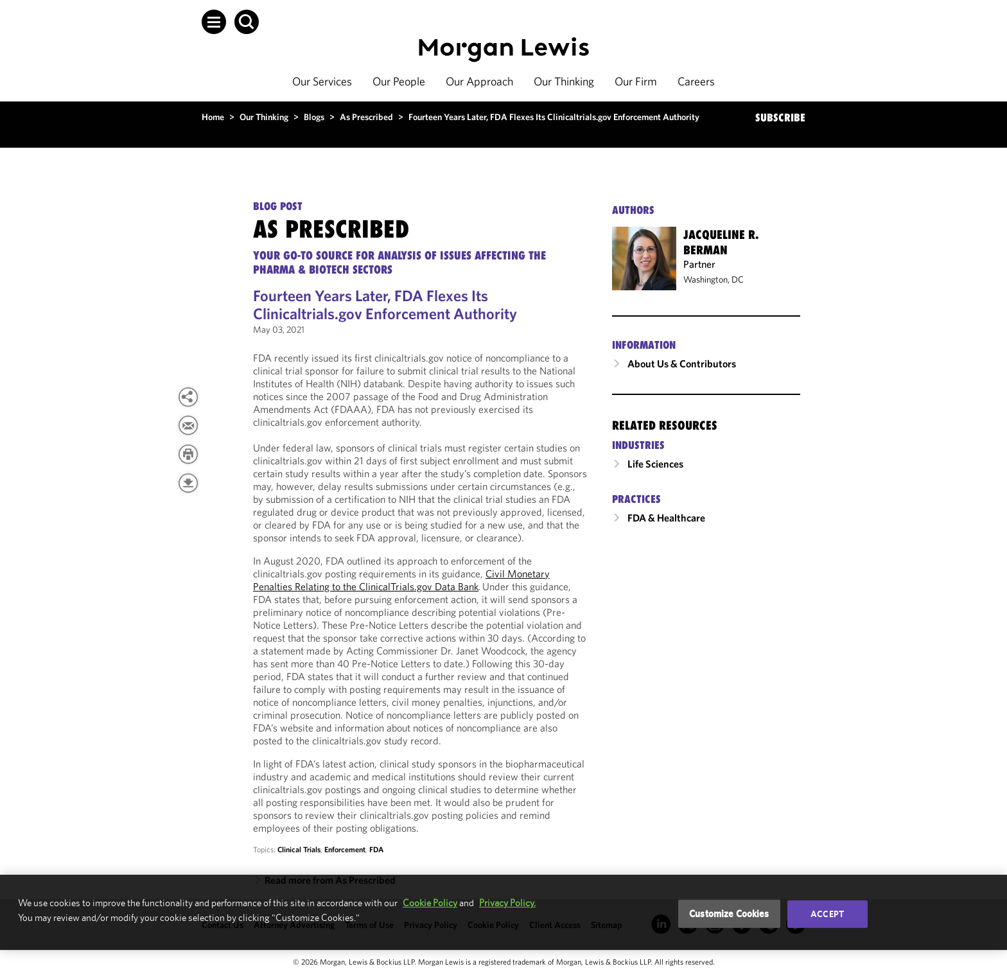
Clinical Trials (298, 849)
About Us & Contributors (681, 363)
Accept (827, 914)
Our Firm (636, 81)
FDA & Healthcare (666, 517)
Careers (696, 81)
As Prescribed (366, 117)
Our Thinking (564, 81)
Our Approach (479, 81)
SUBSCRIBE (780, 117)
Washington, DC (713, 279)
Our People (398, 81)
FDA (376, 849)
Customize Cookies (729, 913)
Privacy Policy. (507, 903)
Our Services (322, 81)
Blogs (314, 117)
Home (213, 117)
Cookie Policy (430, 903)
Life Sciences (655, 463)
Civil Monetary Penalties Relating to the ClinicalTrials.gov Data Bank (401, 580)
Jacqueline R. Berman (720, 242)
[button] (214, 22)
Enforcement (344, 849)
